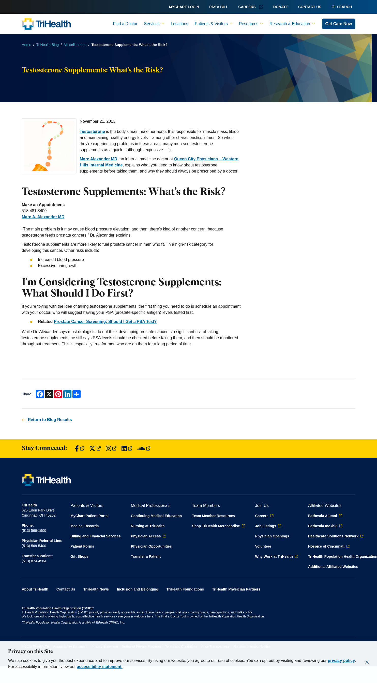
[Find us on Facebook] (79, 448)
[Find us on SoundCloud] (143, 448)
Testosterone (92, 131)
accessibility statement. (100, 666)
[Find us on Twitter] (95, 448)
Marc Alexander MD (98, 159)
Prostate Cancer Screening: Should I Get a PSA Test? (105, 321)
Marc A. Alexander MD (43, 217)
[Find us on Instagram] (111, 448)
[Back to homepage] (46, 24)
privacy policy (341, 660)
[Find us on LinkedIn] (126, 448)
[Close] (367, 662)
